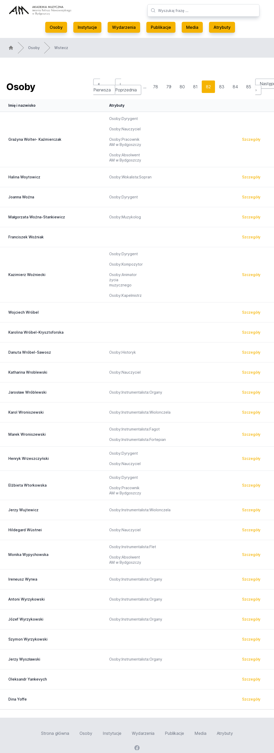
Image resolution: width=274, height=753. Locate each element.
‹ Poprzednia (126, 86)
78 (155, 86)
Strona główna (55, 733)
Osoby (56, 27)
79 (168, 86)
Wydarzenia (124, 27)
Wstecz (61, 47)
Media (192, 27)
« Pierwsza (102, 86)
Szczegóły (251, 139)
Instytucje (87, 27)
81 (195, 86)
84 (235, 86)
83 (221, 86)
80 (182, 86)
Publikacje (161, 27)
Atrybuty (222, 27)
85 (248, 86)
